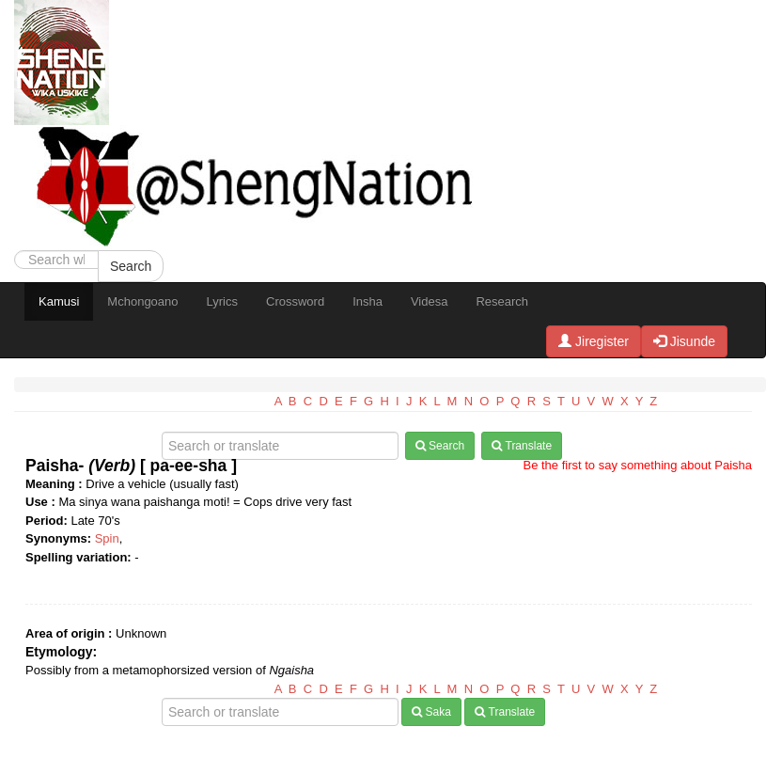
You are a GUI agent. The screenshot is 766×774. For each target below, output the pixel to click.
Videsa (429, 301)
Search (130, 266)
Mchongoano (142, 301)
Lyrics (222, 301)
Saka (431, 712)
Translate (522, 445)
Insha (367, 301)
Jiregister (593, 341)
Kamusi (59, 301)
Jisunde (684, 341)
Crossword (295, 301)
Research (502, 301)
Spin (107, 538)
